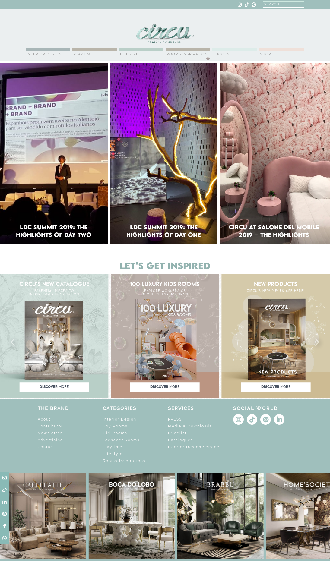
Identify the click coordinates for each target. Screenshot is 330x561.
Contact (46, 447)
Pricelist (177, 433)
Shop (265, 54)
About (44, 419)
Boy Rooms (115, 426)
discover (54, 387)
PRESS (175, 419)
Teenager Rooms (121, 440)
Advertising (50, 440)
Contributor (50, 426)
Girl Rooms (115, 433)
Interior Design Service (194, 447)
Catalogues (180, 440)
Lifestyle (130, 54)
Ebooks (221, 54)
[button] (13, 342)
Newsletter (50, 433)
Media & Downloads (190, 426)
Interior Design (44, 54)
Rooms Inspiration (187, 54)
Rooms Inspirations (124, 461)
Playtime (83, 54)
